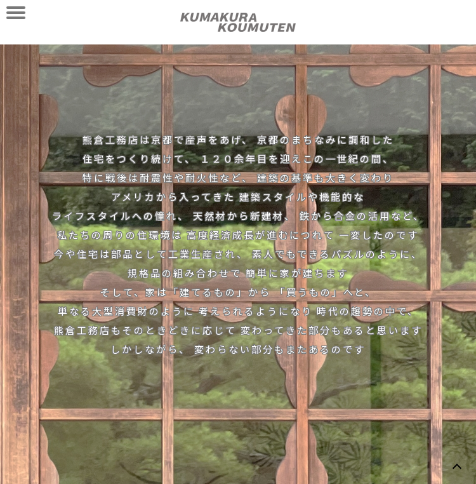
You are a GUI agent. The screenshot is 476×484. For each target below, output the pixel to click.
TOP (457, 465)
